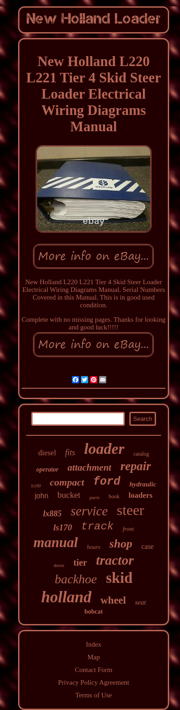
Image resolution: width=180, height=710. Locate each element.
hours (93, 546)
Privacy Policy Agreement (93, 682)
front (128, 528)
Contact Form (94, 669)
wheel (113, 600)
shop (121, 543)
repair (135, 466)
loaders (140, 495)
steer (130, 510)
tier (80, 562)
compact (67, 482)
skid (119, 578)
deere (58, 565)
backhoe (76, 579)
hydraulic (142, 484)
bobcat (94, 611)
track (97, 526)
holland (66, 597)
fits (70, 452)
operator (47, 469)
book (114, 496)
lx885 (52, 513)
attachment (89, 467)
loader (104, 448)
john (41, 496)
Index (93, 644)
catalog (141, 454)
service (89, 511)
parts (95, 497)
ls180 (36, 485)
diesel (47, 452)
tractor (114, 560)
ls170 (62, 527)
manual (55, 542)
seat (140, 602)
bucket (69, 495)
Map (93, 657)
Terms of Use (94, 695)
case (147, 546)
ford (106, 481)
